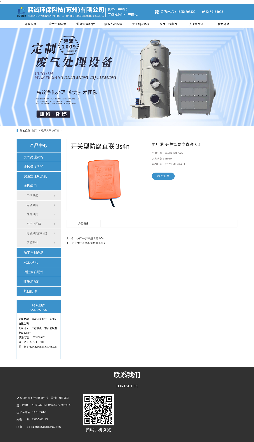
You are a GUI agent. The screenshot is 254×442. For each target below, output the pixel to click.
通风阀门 (30, 186)
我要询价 (163, 176)
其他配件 (30, 291)
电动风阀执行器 (50, 130)
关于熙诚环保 (141, 24)
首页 (34, 130)
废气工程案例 (168, 24)
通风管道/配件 (85, 24)
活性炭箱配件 (33, 272)
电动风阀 (32, 205)
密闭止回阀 (34, 223)
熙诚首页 (30, 24)
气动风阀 (32, 214)
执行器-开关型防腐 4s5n (90, 238)
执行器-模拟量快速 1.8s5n (91, 243)
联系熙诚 (224, 24)
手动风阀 (32, 195)
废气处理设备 (58, 24)
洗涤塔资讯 (196, 24)
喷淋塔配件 (32, 281)
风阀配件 (32, 242)
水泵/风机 (31, 262)
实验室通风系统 (35, 176)
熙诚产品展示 (113, 24)
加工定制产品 (33, 253)
